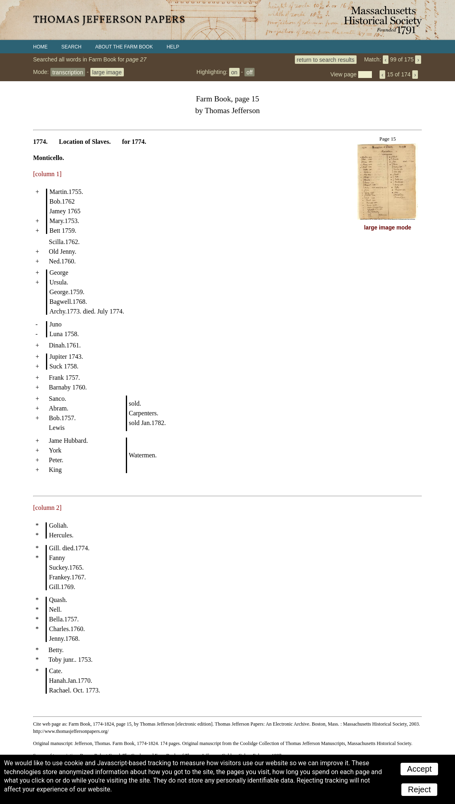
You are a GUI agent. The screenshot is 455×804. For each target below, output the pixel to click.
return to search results (326, 59)
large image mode (387, 228)
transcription (67, 72)
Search (71, 47)
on (234, 72)
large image (107, 72)
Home (40, 47)
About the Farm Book (124, 47)
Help (173, 47)
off (249, 72)
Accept (419, 768)
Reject (419, 789)
